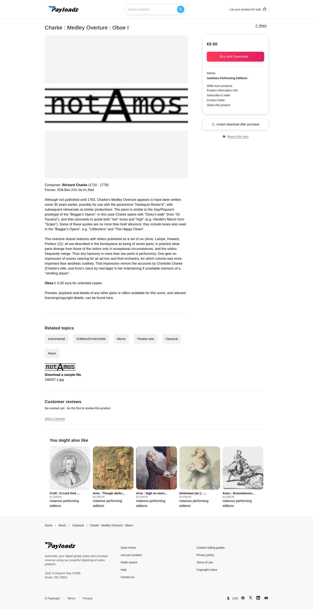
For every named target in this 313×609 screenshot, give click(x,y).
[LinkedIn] (258, 598)
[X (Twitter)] (250, 597)
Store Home (128, 547)
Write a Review (55, 418)
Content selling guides (210, 547)
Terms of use (204, 562)
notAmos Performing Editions (227, 78)
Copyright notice (206, 569)
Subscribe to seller (218, 95)
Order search (129, 562)
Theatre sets (145, 338)
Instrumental (56, 338)
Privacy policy (205, 555)
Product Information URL (222, 90)
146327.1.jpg (54, 379)
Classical (172, 338)
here (109, 298)
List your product (131, 555)
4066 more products (219, 86)
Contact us (127, 577)
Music (52, 353)
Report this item (235, 136)
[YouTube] (266, 598)
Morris (121, 338)
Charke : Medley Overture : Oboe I (112, 525)
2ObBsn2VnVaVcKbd (91, 338)
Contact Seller (216, 100)
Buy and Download (235, 56)
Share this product (218, 105)
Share (261, 25)
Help (124, 569)
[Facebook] (243, 598)
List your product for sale (248, 9)
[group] (70, 477)
